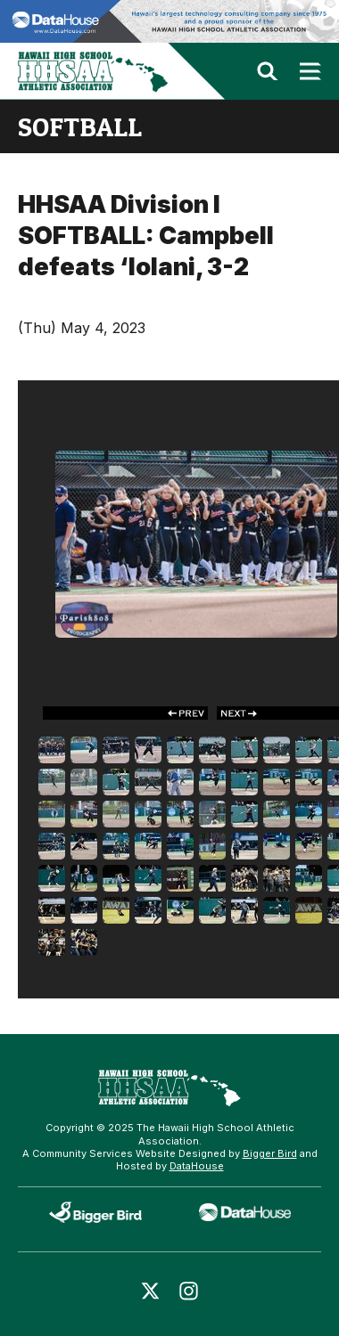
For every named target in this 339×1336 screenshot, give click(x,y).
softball (80, 126)
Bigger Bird (270, 1153)
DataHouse (197, 1166)
